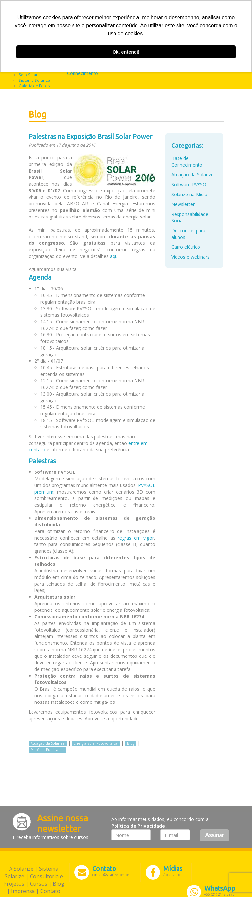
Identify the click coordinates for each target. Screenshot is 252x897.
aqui (114, 256)
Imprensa (23, 891)
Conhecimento (82, 73)
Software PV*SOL (190, 184)
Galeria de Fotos (34, 85)
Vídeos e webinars (190, 257)
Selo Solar (28, 74)
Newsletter (183, 204)
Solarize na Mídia (189, 194)
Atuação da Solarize (48, 743)
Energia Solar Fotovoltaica (95, 743)
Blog (130, 743)
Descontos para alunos (188, 233)
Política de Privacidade (138, 826)
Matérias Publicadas (47, 750)
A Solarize (21, 868)
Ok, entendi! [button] (125, 52)
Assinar (214, 835)
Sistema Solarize (34, 80)
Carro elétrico (185, 247)
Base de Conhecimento (186, 161)
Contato (50, 891)
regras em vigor (136, 538)
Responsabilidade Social (189, 217)
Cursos (38, 883)
